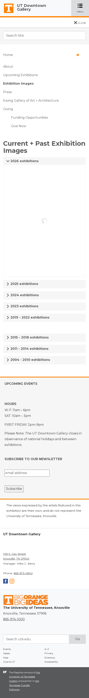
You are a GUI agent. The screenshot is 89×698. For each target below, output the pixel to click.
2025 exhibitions (22, 284)
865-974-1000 (14, 619)
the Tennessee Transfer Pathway (24, 685)
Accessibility (51, 661)
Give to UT (9, 661)
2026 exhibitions (22, 161)
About (8, 66)
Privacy (48, 653)
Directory (49, 657)
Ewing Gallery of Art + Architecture (31, 100)
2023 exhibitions (22, 306)
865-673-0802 (23, 573)
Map (5, 657)
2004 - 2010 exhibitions (28, 360)
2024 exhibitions (22, 295)
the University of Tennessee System (24, 676)
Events (7, 649)
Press (7, 92)
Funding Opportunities (29, 117)
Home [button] (41, 55)
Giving (8, 109)
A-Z (46, 649)
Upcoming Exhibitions (20, 75)
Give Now (18, 126)
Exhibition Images (18, 83)
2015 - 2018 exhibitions (27, 337)
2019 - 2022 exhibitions (27, 317)
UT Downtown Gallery (31, 7)
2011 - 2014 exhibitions (27, 349)
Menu (83, 8)
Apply (6, 653)
